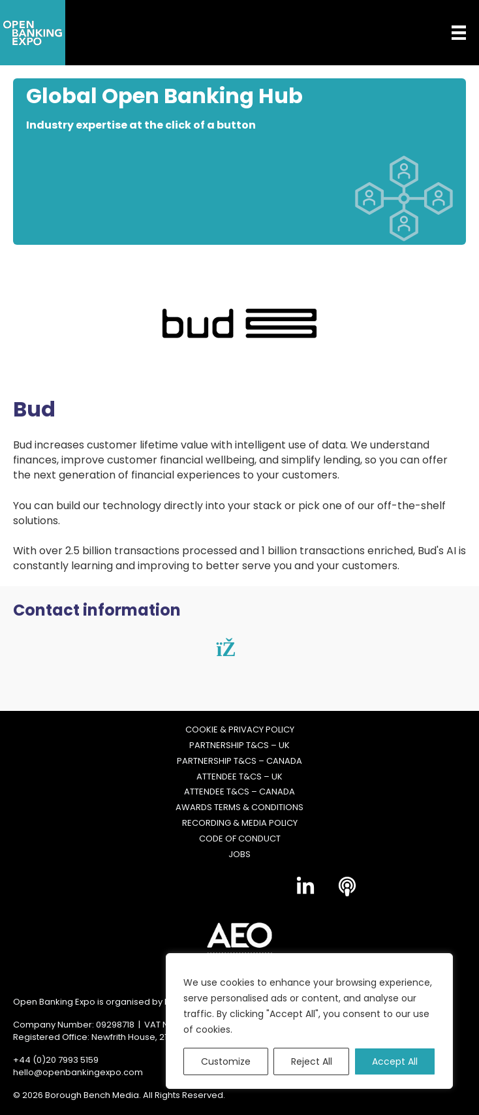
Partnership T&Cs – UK (239, 745)
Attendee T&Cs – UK (239, 777)
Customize (226, 1061)
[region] (309, 1021)
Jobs (239, 854)
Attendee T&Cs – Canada (239, 792)
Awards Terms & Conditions (239, 808)
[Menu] (449, 32)
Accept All (395, 1061)
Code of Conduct (240, 839)
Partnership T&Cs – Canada (239, 761)
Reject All (311, 1061)
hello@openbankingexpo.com (78, 1072)
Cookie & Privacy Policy (239, 730)
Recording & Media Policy (240, 824)
